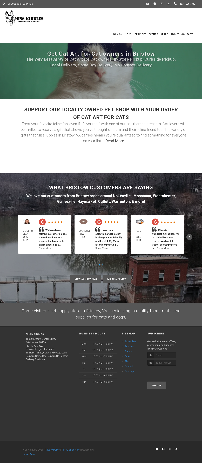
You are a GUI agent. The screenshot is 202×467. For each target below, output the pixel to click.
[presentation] (165, 376)
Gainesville (66, 201)
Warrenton (121, 201)
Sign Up (157, 389)
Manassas (142, 196)
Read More (114, 141)
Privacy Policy (52, 453)
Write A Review (117, 279)
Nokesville (122, 196)
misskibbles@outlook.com (40, 353)
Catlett (104, 201)
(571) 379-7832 (34, 349)
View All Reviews (86, 279)
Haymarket (86, 201)
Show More (45, 248)
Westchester (164, 196)
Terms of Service (70, 453)
